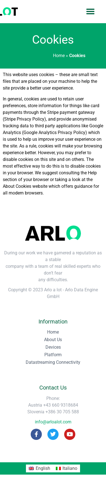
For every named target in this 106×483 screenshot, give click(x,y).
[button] (90, 11)
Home (59, 55)
